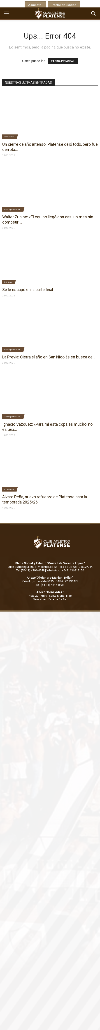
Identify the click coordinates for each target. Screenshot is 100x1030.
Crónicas (8, 282)
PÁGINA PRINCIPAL (62, 61)
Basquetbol (9, 136)
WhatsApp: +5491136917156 (65, 570)
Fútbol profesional (12, 209)
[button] (93, 13)
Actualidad (9, 489)
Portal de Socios (64, 5)
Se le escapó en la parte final (27, 289)
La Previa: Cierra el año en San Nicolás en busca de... (48, 357)
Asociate (35, 5)
